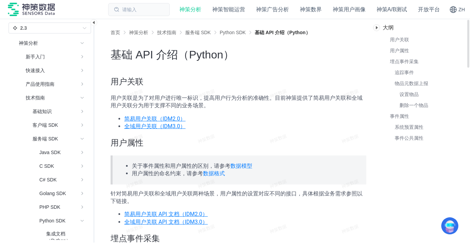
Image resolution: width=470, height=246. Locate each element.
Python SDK (233, 32)
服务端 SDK (198, 32)
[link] (138, 32)
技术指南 (166, 32)
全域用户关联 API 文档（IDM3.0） (166, 222)
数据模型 (241, 166)
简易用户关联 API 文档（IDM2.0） (166, 214)
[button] (457, 9)
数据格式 (214, 173)
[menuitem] (51, 57)
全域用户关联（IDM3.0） (155, 126)
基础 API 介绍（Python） (282, 32)
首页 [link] (115, 32)
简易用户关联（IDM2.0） (155, 118)
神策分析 (138, 32)
